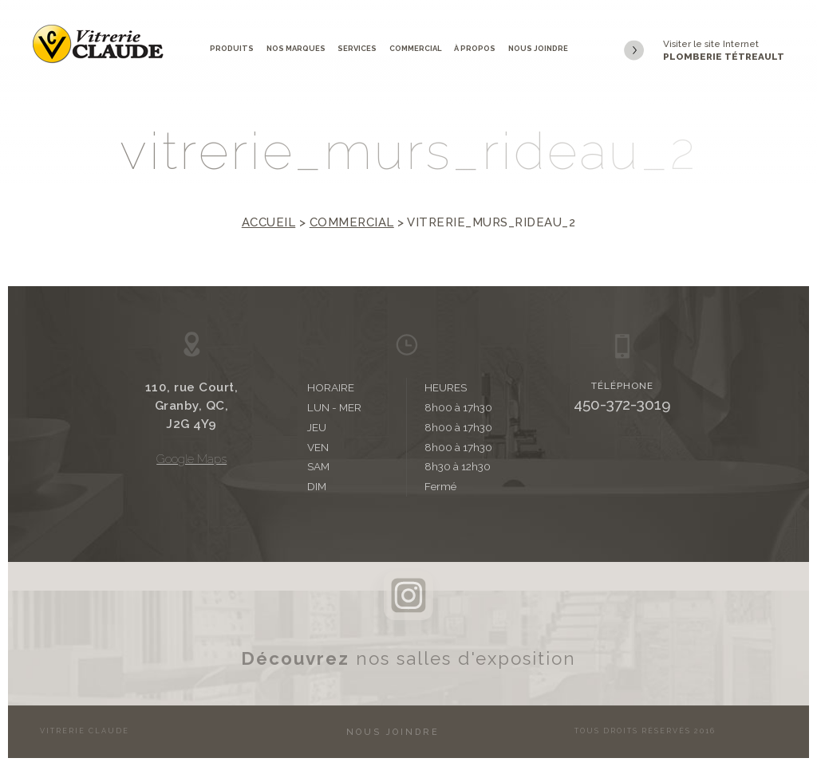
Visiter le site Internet (704, 51)
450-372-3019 (622, 404)
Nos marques (296, 48)
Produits (232, 48)
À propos (474, 48)
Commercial (415, 48)
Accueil (269, 222)
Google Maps (191, 458)
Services (357, 48)
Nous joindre (538, 48)
